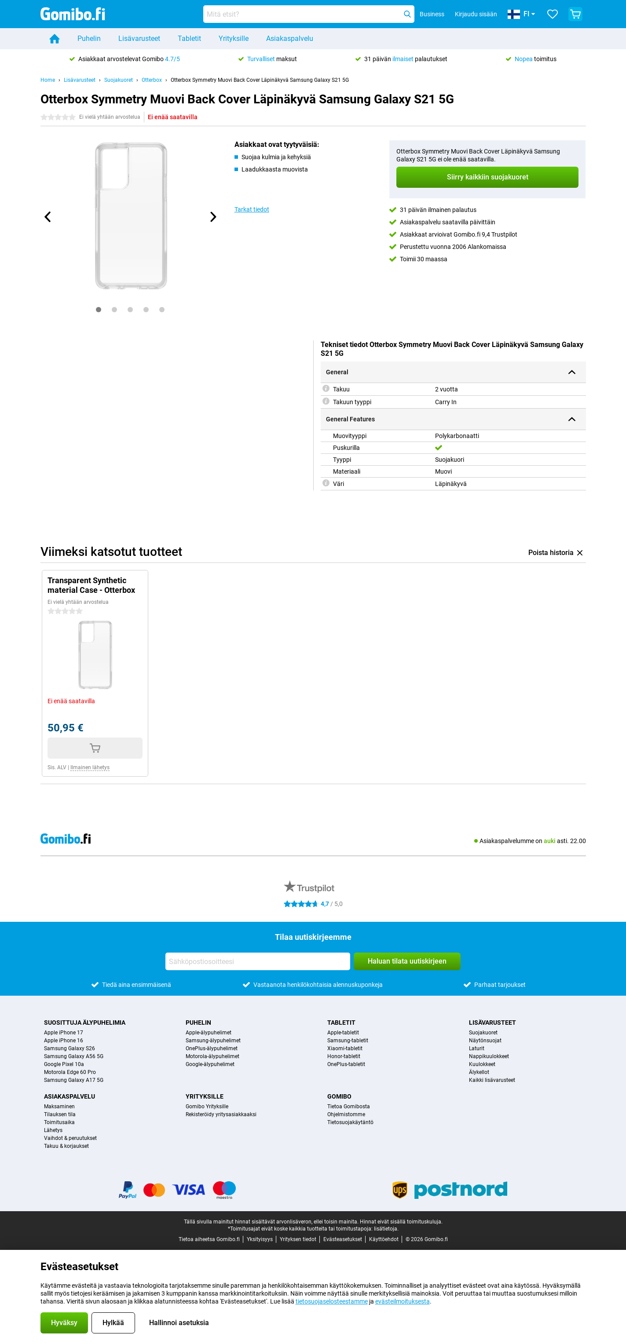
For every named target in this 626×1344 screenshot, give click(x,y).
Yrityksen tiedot (298, 1239)
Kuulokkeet (482, 1064)
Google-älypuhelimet (210, 1064)
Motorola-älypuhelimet (212, 1056)
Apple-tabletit (343, 1033)
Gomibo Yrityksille (207, 1106)
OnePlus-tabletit (346, 1064)
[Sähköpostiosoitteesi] (257, 961)
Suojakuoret (118, 80)
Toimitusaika (59, 1122)
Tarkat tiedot (251, 209)
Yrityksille (234, 38)
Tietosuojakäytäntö (350, 1122)
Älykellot (479, 1072)
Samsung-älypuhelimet (213, 1040)
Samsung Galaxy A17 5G (73, 1080)
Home (47, 80)
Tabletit (189, 38)
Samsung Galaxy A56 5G (73, 1056)
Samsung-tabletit (347, 1040)
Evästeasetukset (342, 1239)
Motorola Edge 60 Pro (70, 1072)
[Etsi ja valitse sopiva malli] (308, 14)
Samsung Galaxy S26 (69, 1048)
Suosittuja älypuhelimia (84, 1022)
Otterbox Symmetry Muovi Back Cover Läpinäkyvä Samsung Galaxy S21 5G (260, 80)
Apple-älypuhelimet (208, 1033)
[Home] (54, 38)
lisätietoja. (386, 1229)
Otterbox (152, 80)
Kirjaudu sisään (476, 14)
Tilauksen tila (60, 1114)
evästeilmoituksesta (402, 1301)
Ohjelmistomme (346, 1114)
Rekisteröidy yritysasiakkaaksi (221, 1114)
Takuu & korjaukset (66, 1146)
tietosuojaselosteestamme (332, 1301)
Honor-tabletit (343, 1056)
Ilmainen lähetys (90, 767)
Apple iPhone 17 (63, 1033)
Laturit (476, 1048)
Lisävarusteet (139, 38)
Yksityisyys (260, 1239)
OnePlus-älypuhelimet (212, 1048)
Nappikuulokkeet (489, 1056)
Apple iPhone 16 (63, 1040)
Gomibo (339, 1096)
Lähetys (53, 1130)
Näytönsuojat (485, 1040)
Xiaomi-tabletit (344, 1048)
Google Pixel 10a (64, 1064)
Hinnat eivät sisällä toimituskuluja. (401, 1222)
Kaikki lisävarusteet (492, 1080)
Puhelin (89, 38)
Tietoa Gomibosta (348, 1106)
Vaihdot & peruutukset (70, 1138)
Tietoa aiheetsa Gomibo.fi (209, 1239)
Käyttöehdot (384, 1239)
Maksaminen (59, 1106)
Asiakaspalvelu (289, 38)
